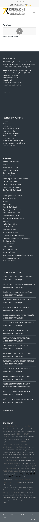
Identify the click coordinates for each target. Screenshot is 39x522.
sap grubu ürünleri (11, 492)
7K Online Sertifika (9, 131)
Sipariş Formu (7, 247)
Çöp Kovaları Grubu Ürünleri (12, 187)
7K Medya (6, 121)
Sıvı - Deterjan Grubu (10, 37)
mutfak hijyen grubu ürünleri (26, 497)
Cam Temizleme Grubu (10, 181)
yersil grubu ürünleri (27, 492)
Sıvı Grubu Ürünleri (9, 252)
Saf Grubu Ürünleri (9, 241)
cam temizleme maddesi (11, 439)
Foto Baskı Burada (9, 138)
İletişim (5, 201)
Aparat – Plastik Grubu (10, 167)
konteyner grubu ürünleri (15, 447)
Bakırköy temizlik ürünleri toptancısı (15, 429)
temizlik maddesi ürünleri (26, 485)
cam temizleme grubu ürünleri (17, 480)
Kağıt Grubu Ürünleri (10, 207)
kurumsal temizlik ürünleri (11, 495)
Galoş (5, 490)
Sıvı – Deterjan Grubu (10, 249)
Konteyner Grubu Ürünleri (11, 215)
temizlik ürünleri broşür (21, 431)
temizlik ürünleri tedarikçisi (18, 426)
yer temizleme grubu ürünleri (16, 457)
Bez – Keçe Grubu (9, 173)
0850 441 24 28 (12, 77)
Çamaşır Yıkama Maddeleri (12, 184)
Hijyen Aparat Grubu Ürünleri (12, 196)
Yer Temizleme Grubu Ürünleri (13, 258)
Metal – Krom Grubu (9, 227)
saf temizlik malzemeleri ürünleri (25, 460)
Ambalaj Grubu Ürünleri (11, 162)
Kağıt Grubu (7, 204)
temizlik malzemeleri (28, 436)
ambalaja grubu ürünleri (9, 499)
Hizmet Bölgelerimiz (9, 198)
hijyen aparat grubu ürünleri (19, 475)
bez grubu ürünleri (13, 485)
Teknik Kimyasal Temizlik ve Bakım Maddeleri (18, 255)
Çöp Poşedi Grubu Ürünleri (12, 190)
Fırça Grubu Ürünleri (9, 193)
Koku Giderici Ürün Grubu (11, 213)
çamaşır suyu (7, 487)
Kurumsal (6, 221)
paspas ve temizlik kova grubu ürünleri (20, 490)
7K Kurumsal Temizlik (10, 136)
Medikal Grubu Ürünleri (10, 224)
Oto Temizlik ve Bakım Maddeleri (14, 235)
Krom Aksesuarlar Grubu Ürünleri (14, 218)
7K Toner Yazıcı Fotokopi (11, 133)
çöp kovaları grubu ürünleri (26, 468)
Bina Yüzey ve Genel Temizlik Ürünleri (15, 179)
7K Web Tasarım (8, 124)
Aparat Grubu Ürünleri (10, 170)
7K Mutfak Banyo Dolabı (11, 128)
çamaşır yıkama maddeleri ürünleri (14, 466)
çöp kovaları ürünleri (15, 442)
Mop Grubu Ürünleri (9, 230)
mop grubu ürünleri (12, 463)
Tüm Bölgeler (8, 410)
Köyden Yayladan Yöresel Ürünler (14, 143)
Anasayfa (6, 164)
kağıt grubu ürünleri (28, 463)
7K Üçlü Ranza (7, 126)
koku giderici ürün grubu (20, 454)
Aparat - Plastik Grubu (17, 436)
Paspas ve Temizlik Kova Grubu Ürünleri (16, 238)
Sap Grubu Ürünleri (9, 244)
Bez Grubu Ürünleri (9, 176)
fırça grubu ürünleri (12, 471)
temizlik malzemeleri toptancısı (22, 487)
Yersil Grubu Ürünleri (9, 261)
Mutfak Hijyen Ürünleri (10, 232)
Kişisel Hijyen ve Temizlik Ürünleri (14, 210)
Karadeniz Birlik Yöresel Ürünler (13, 140)
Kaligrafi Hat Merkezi (9, 145)
